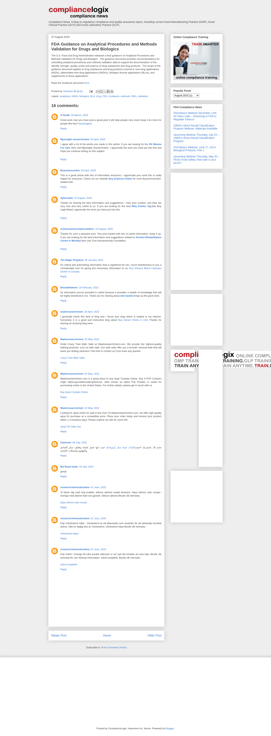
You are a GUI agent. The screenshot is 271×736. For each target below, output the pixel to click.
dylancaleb (66, 198)
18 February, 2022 (88, 287)
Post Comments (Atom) (113, 647)
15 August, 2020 (83, 198)
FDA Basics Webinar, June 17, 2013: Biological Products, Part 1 (194, 149)
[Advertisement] (188, 230)
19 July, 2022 (86, 466)
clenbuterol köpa (69, 533)
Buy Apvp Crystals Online (74, 392)
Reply (63, 128)
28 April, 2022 (91, 311)
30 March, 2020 (79, 115)
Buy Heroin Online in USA (133, 320)
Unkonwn (65, 442)
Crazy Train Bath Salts (72, 357)
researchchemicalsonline (74, 487)
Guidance (114, 96)
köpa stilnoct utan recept (73, 502)
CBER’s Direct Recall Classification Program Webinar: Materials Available (195, 127)
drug (98, 96)
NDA (133, 96)
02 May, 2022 (92, 339)
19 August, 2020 (104, 228)
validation (143, 96)
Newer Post (59, 635)
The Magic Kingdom (72, 260)
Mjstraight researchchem (74, 139)
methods (125, 96)
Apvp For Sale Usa (70, 426)
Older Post (154, 635)
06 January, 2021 (94, 260)
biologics (84, 96)
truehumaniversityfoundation (77, 228)
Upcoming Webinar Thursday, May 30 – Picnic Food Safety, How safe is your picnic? (196, 159)
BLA (92, 96)
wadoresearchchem (71, 311)
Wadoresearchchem (71, 339)
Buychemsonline (70, 170)
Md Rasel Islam (69, 466)
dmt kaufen (126, 295)
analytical (65, 96)
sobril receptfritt (68, 564)
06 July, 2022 (80, 442)
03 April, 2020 (88, 170)
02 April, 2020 (97, 139)
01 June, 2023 (98, 487)
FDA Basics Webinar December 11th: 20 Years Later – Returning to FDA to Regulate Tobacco (195, 116)
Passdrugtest (84, 123)
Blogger (170, 728)
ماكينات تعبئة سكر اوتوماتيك (121, 447)
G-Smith (65, 115)
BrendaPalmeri (69, 287)
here (86, 83)
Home (107, 635)
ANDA (74, 96)
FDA (105, 96)
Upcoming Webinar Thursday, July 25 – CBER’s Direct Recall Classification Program (196, 138)
